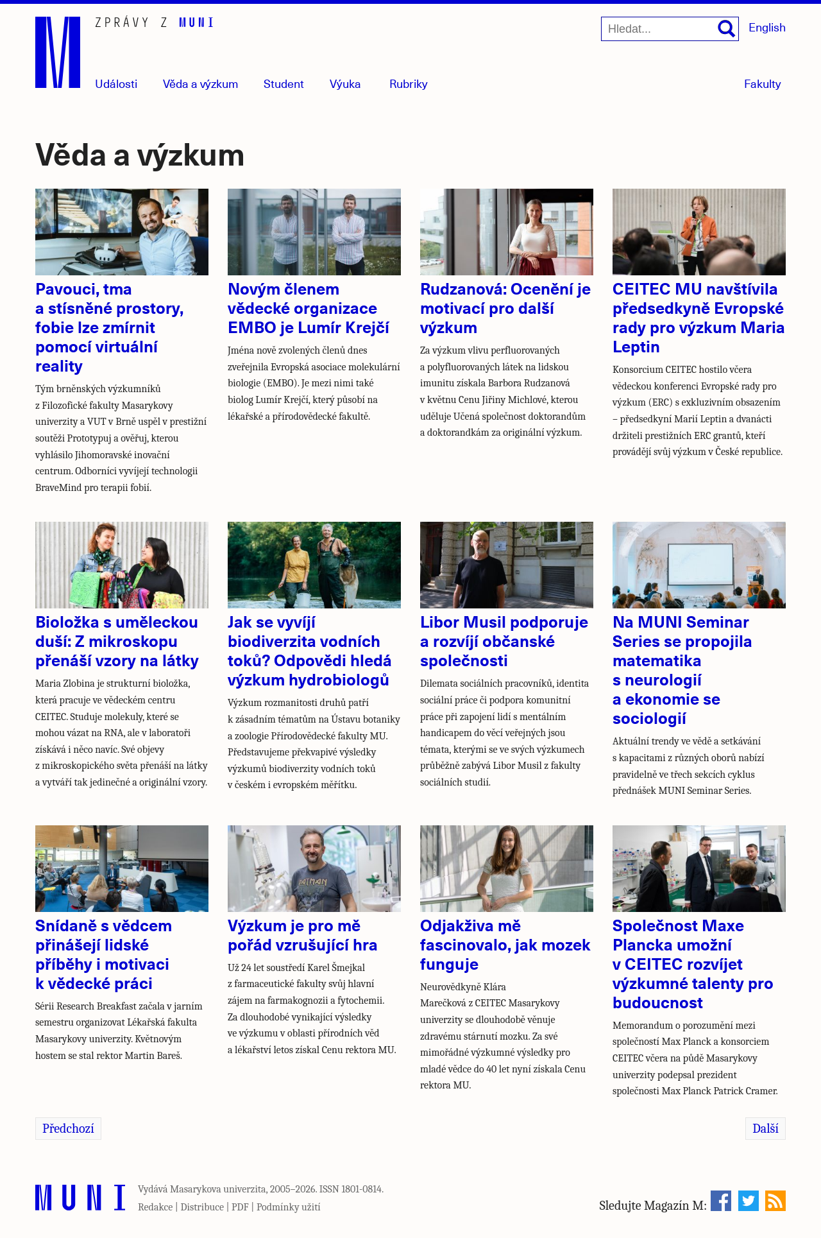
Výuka (345, 83)
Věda (201, 83)
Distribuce (202, 1207)
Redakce (155, 1207)
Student (284, 83)
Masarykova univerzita (218, 1189)
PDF (240, 1207)
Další (765, 1128)
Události (116, 83)
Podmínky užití (289, 1207)
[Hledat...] (670, 29)
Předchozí (68, 1128)
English (767, 27)
